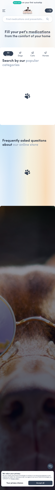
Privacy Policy (15, 479)
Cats (32, 54)
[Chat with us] (50, 466)
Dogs (20, 54)
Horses (45, 54)
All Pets (8, 53)
